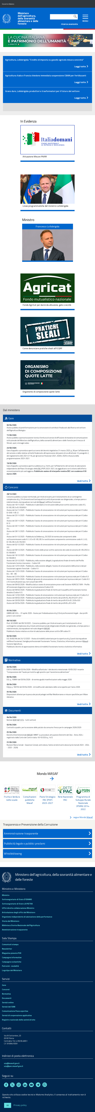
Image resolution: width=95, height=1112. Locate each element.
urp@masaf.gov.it (12, 1063)
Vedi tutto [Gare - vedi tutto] (84, 481)
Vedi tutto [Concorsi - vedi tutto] (84, 654)
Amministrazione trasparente (47, 833)
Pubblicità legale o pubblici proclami (47, 843)
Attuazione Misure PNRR (35, 156)
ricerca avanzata (69, 24)
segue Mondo (81, 817)
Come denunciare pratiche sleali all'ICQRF (42, 348)
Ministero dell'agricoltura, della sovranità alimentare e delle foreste (28, 18)
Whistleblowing (47, 854)
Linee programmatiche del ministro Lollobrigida (45, 206)
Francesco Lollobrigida (47, 226)
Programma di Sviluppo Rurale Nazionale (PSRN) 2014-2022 (83, 803)
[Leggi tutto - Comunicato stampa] (47, 65)
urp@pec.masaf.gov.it (13, 1066)
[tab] (47, 64)
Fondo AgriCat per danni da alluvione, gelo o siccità (47, 305)
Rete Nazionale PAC (65, 798)
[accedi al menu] (85, 18)
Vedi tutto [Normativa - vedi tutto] (84, 704)
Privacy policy (20, 1105)
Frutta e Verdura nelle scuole (12, 798)
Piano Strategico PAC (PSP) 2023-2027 (47, 800)
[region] (47, 798)
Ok (7, 1105)
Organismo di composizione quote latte (41, 391)
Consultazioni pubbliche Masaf (29, 800)
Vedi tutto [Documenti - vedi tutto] (84, 755)
